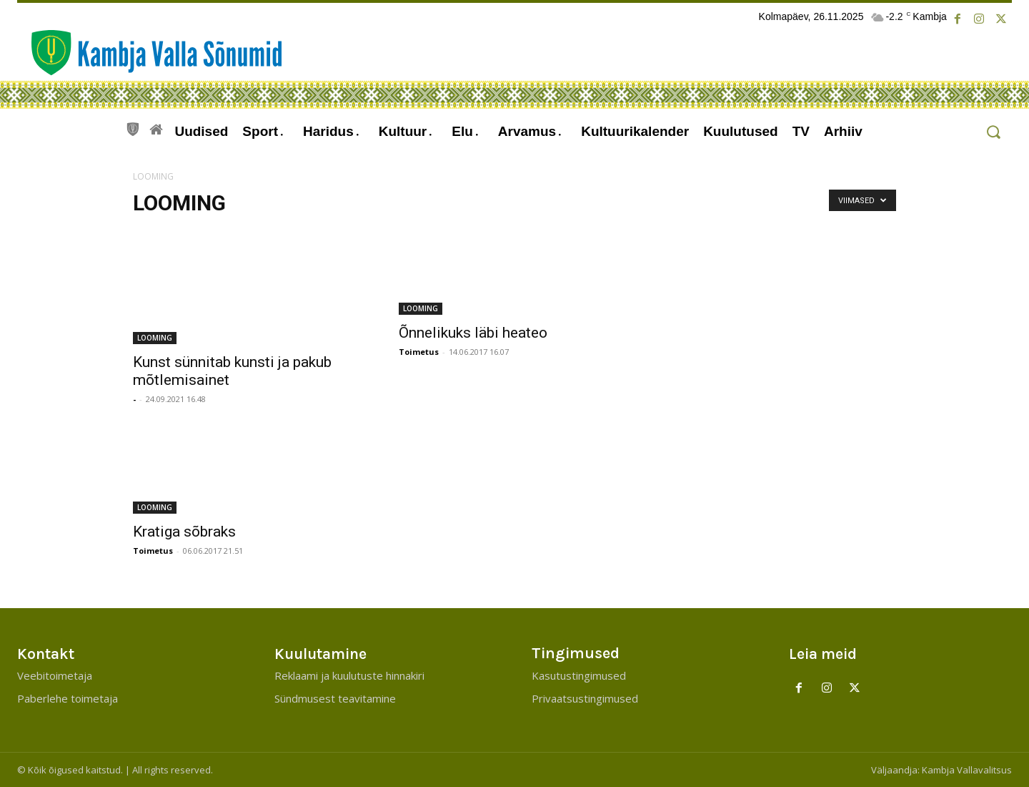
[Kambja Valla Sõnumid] (149, 52)
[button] (993, 132)
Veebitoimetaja (54, 675)
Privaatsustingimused (585, 698)
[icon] (132, 127)
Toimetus (419, 351)
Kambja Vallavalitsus (967, 769)
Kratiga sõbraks (184, 531)
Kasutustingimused (579, 675)
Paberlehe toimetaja (67, 698)
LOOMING (154, 338)
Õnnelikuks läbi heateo (473, 332)
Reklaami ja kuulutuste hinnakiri (349, 675)
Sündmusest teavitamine (335, 698)
